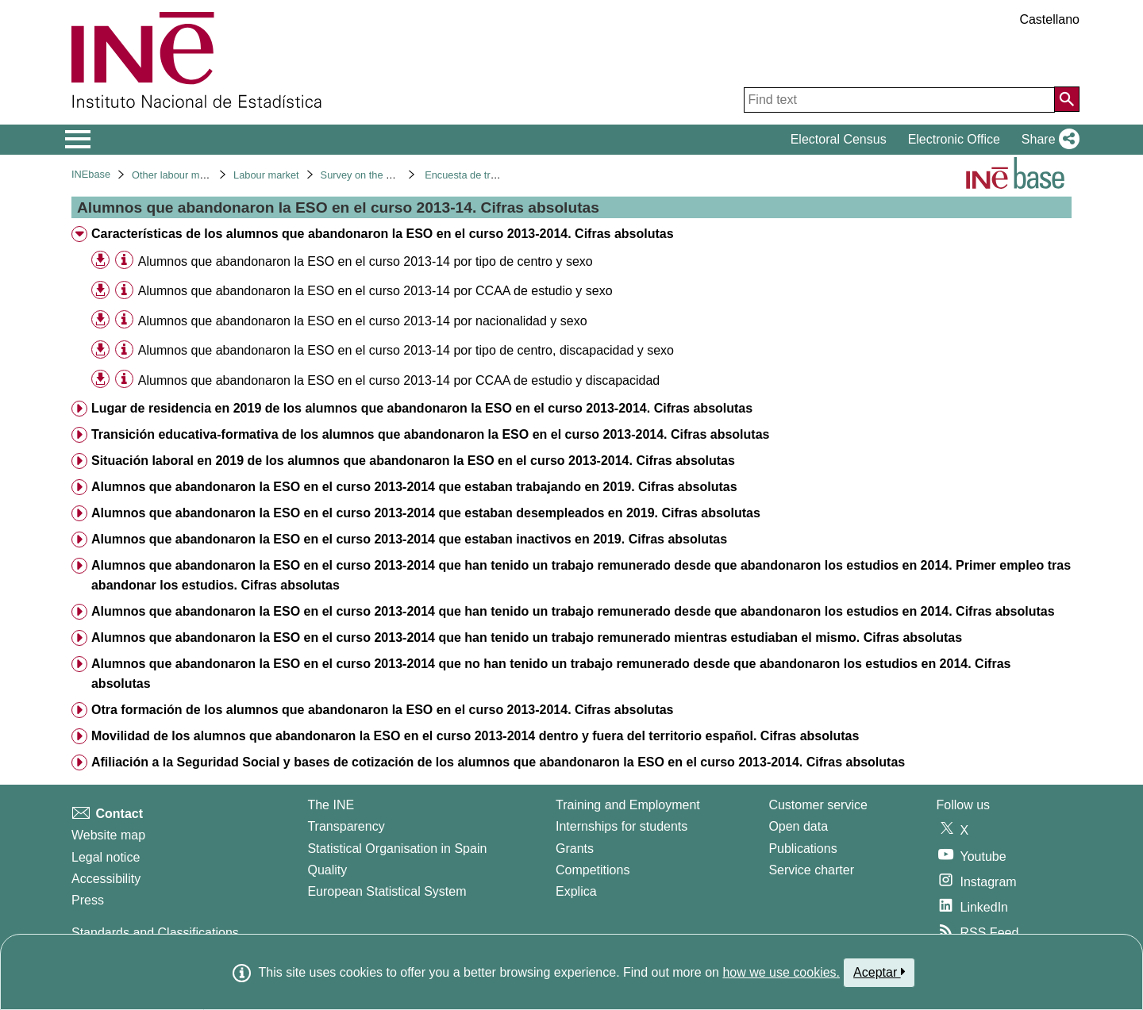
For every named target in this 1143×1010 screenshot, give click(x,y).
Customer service (817, 805)
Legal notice (105, 857)
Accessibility (105, 878)
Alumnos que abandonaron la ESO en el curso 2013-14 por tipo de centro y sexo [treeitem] (365, 261)
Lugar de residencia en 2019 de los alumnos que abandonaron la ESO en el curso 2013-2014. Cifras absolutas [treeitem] (421, 408)
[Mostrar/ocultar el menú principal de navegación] (78, 139)
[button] (1047, 139)
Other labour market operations (202, 175)
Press (87, 900)
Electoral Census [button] (839, 139)
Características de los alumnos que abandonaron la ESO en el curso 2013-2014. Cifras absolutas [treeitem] (382, 233)
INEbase (90, 174)
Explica (576, 891)
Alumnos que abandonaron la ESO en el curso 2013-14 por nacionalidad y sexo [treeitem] (362, 321)
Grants (575, 848)
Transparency (345, 826)
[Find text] (899, 100)
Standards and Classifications (155, 932)
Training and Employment (628, 805)
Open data (798, 826)
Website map (108, 835)
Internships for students (621, 826)
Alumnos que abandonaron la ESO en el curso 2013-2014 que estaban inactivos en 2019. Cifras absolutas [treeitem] (409, 539)
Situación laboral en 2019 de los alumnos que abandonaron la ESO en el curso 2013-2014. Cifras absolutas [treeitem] (413, 460)
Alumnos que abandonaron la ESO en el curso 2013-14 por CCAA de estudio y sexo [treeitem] (375, 291)
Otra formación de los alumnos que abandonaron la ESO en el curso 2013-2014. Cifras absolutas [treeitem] (382, 709)
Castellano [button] (1049, 19)
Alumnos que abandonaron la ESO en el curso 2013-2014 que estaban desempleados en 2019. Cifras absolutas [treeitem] (425, 513)
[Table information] (124, 261)
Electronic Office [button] (954, 139)
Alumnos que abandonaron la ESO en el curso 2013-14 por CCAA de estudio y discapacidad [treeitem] (399, 380)
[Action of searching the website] (1067, 99)
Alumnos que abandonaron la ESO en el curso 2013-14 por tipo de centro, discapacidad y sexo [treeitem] (406, 350)
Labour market (266, 175)
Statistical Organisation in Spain (397, 848)
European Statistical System (386, 891)
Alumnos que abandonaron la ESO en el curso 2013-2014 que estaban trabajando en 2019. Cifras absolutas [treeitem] (414, 486)
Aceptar (879, 972)
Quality (327, 870)
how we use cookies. (781, 972)
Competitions (592, 870)
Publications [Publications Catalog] (802, 848)
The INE (330, 805)
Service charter (811, 870)
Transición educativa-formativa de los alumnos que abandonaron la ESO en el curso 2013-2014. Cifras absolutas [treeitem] (430, 434)
